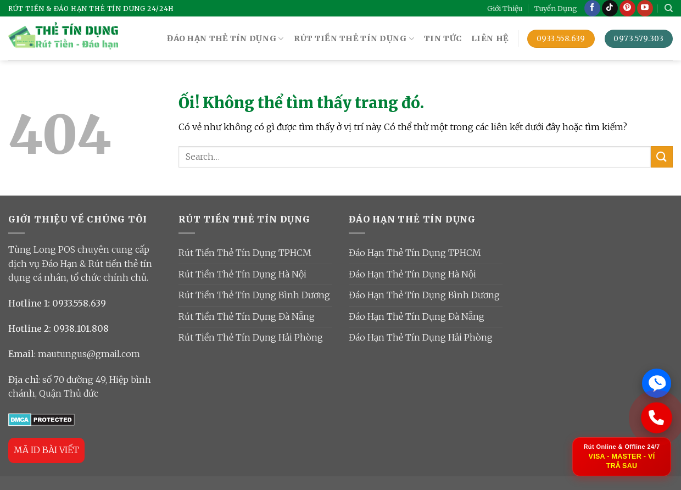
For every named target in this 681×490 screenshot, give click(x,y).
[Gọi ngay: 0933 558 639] (656, 417)
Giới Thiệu (504, 8)
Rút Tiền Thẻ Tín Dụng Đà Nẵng (246, 316)
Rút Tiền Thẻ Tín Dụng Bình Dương (254, 294)
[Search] (669, 8)
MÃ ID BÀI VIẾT (46, 449)
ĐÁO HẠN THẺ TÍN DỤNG (225, 39)
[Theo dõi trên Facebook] (592, 8)
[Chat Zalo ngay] (656, 382)
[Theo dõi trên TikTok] (610, 8)
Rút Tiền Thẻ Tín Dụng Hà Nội (242, 274)
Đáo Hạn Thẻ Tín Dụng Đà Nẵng (416, 316)
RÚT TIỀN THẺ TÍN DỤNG (354, 39)
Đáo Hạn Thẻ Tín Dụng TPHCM (415, 252)
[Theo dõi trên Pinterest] (627, 8)
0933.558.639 (79, 303)
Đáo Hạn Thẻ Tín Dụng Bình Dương (424, 294)
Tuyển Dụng (555, 8)
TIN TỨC (442, 38)
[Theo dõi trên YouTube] (645, 8)
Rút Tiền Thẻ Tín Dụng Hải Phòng (250, 337)
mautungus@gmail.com (89, 353)
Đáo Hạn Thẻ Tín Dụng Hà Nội (412, 274)
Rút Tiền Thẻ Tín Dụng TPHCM (244, 252)
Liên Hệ (490, 38)
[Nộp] (662, 157)
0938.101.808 (81, 328)
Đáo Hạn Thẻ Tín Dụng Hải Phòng (421, 337)
